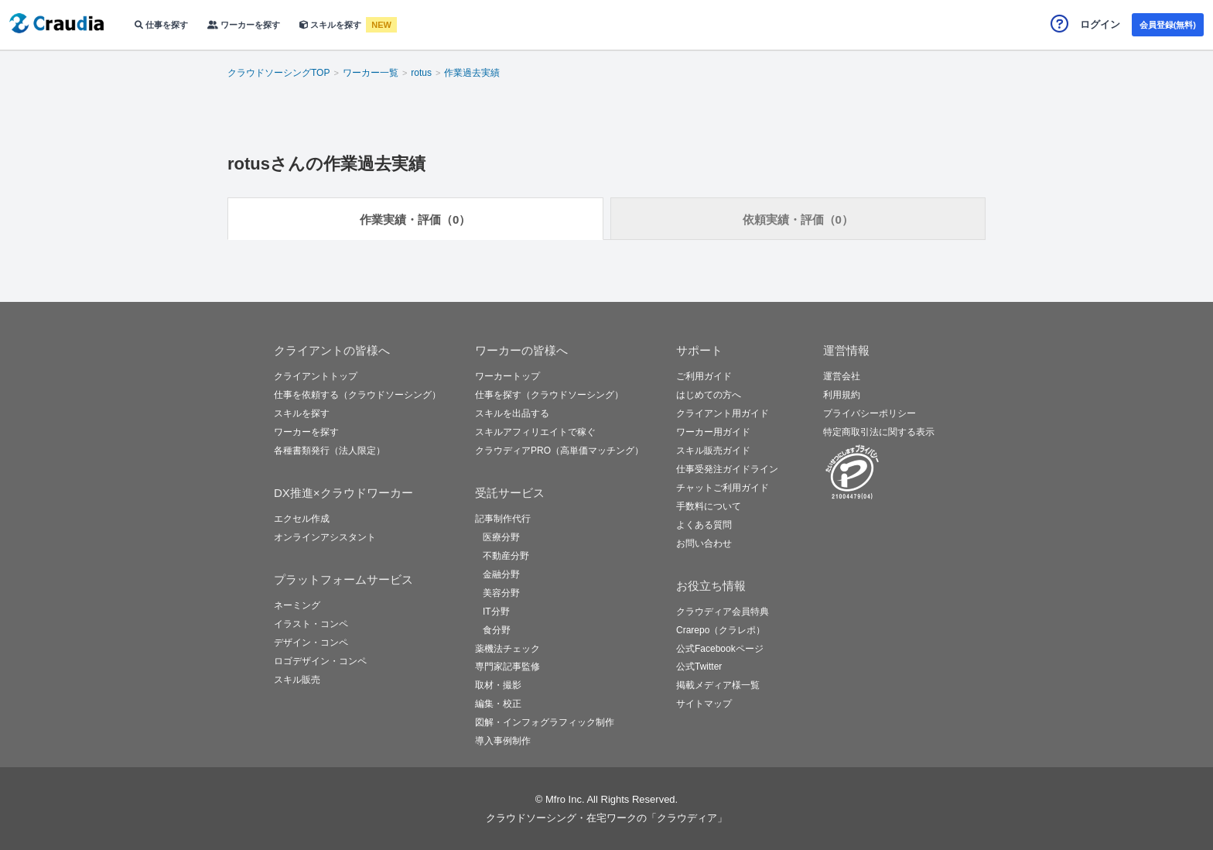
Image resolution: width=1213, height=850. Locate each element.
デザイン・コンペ (311, 642)
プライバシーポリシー (869, 413)
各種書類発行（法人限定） (329, 450)
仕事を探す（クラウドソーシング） (549, 394)
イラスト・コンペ (311, 624)
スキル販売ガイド (713, 450)
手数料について (708, 506)
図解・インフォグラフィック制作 (544, 722)
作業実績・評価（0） (415, 219)
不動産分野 (506, 555)
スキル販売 (297, 679)
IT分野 (496, 611)
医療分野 (501, 537)
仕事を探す (161, 24)
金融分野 (501, 574)
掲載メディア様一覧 (718, 685)
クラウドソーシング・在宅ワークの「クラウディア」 (606, 818)
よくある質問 (704, 524)
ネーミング (297, 605)
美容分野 (501, 593)
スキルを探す (331, 24)
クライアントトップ (315, 376)
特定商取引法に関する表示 (879, 432)
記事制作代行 (503, 518)
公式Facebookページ (720, 648)
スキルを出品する (512, 413)
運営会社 (841, 376)
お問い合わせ (704, 543)
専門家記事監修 (507, 666)
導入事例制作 (503, 740)
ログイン (1100, 24)
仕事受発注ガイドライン (727, 469)
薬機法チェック (507, 648)
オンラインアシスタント (325, 537)
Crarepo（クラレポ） (720, 630)
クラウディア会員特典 (722, 611)
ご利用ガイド (704, 376)
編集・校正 (498, 703)
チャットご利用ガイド (722, 487)
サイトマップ (704, 703)
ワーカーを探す (243, 24)
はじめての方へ (708, 394)
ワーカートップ (507, 376)
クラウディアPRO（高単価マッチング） (559, 450)
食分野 (497, 630)
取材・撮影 (498, 685)
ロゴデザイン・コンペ (320, 661)
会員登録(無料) (1168, 24)
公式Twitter (699, 666)
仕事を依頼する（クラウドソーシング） (357, 394)
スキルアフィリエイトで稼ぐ (535, 432)
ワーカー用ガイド (713, 432)
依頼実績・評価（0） (798, 219)
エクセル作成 (302, 518)
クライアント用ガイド (722, 413)
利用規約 (841, 394)
